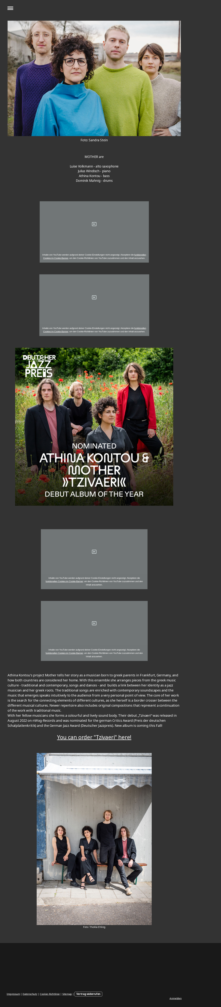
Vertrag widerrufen (88, 994)
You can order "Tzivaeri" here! (94, 737)
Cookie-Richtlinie (50, 994)
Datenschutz (30, 994)
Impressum (13, 994)
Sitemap (67, 994)
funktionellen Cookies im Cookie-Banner (64, 581)
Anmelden (176, 998)
